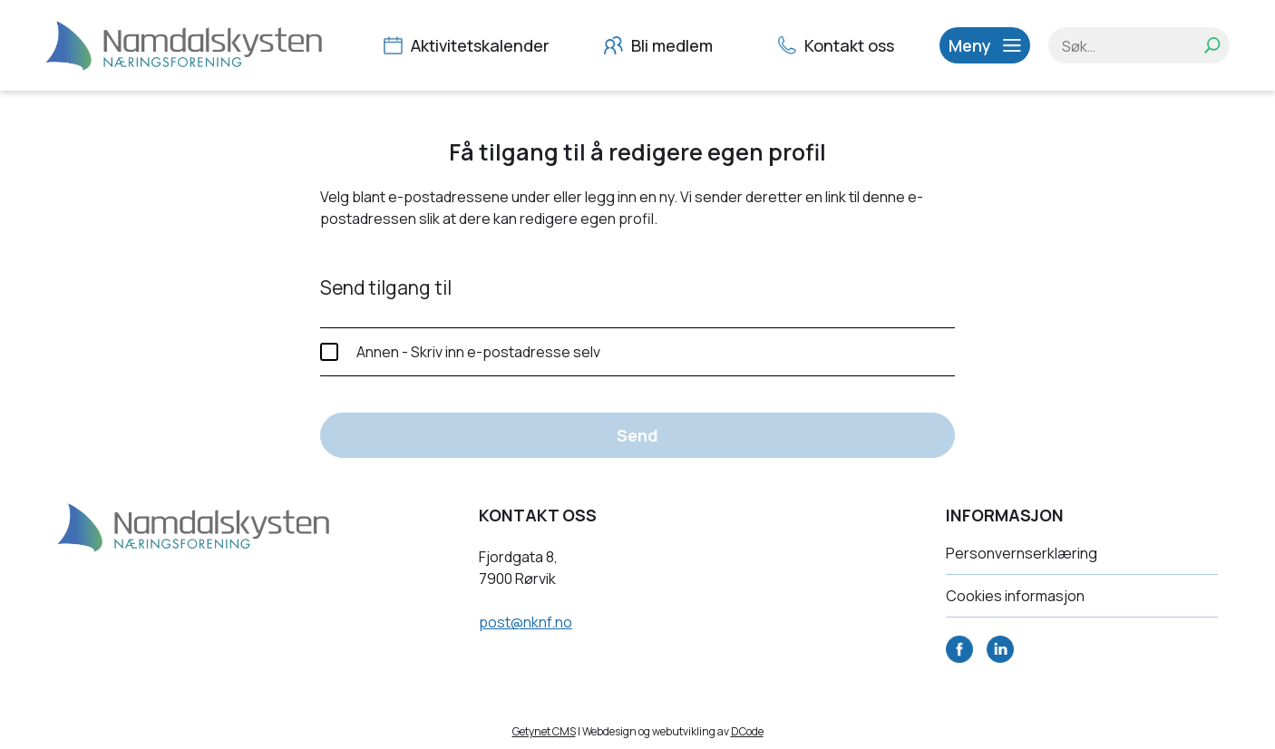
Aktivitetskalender (469, 45)
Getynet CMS (544, 731)
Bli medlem (660, 45)
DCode (747, 731)
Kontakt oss (838, 45)
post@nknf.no (525, 622)
